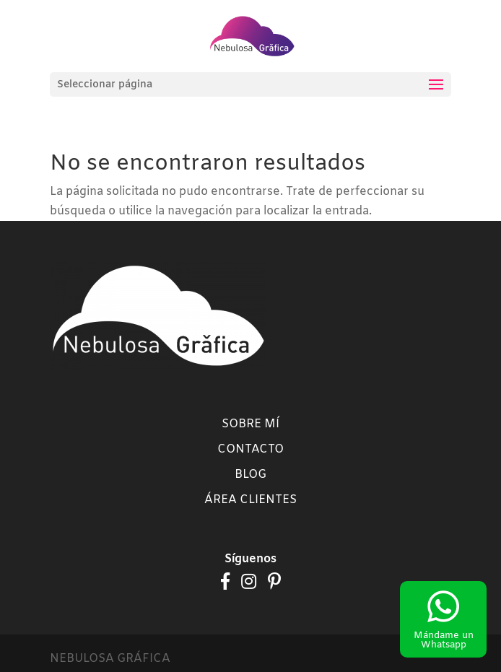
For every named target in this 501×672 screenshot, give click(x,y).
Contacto (250, 449)
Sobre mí (250, 424)
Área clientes (250, 499)
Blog (250, 474)
